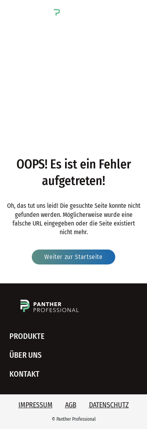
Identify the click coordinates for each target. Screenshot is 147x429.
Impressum (35, 405)
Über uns (25, 355)
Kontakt (24, 374)
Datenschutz (109, 405)
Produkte (27, 336)
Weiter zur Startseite (73, 257)
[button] (14, 11)
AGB (70, 405)
